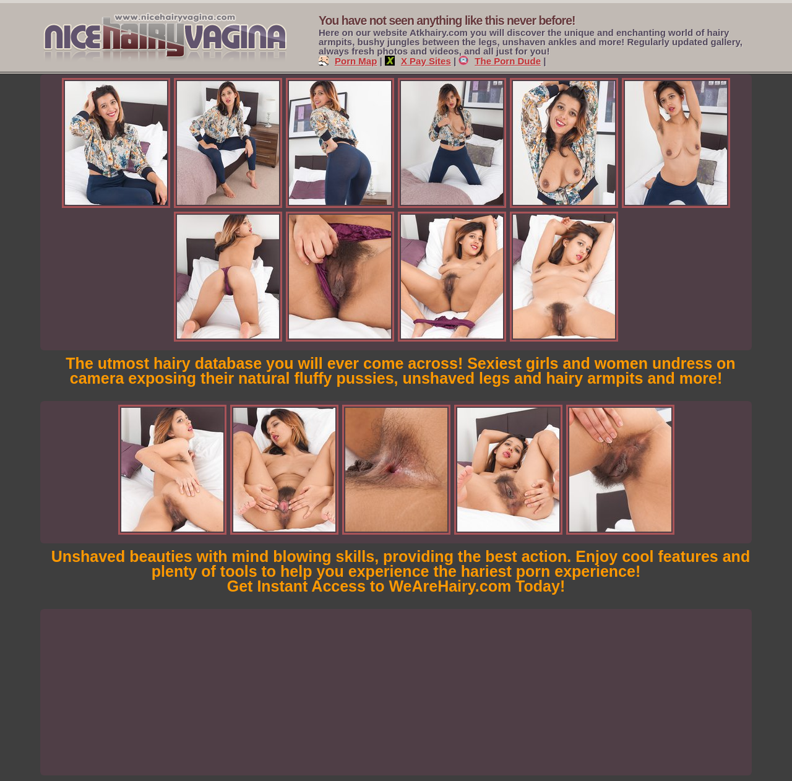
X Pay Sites (418, 61)
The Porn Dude (499, 61)
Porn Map (348, 61)
